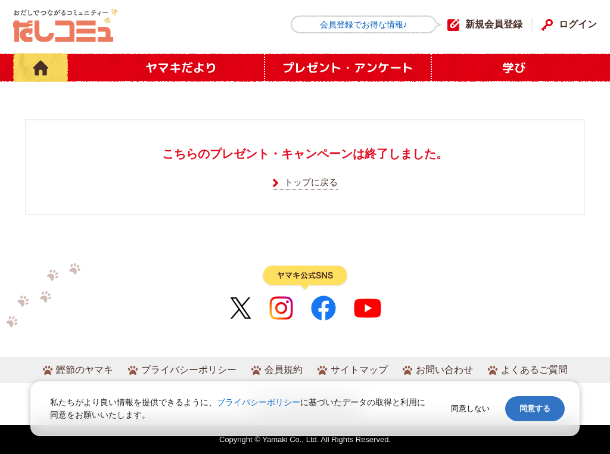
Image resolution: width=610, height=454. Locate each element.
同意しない (470, 408)
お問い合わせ (444, 370)
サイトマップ (359, 370)
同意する (534, 408)
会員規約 (283, 370)
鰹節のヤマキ (84, 370)
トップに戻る (311, 182)
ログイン (578, 24)
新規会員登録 (493, 24)
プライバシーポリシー (188, 370)
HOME (40, 67)
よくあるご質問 (534, 370)
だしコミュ (65, 25)
